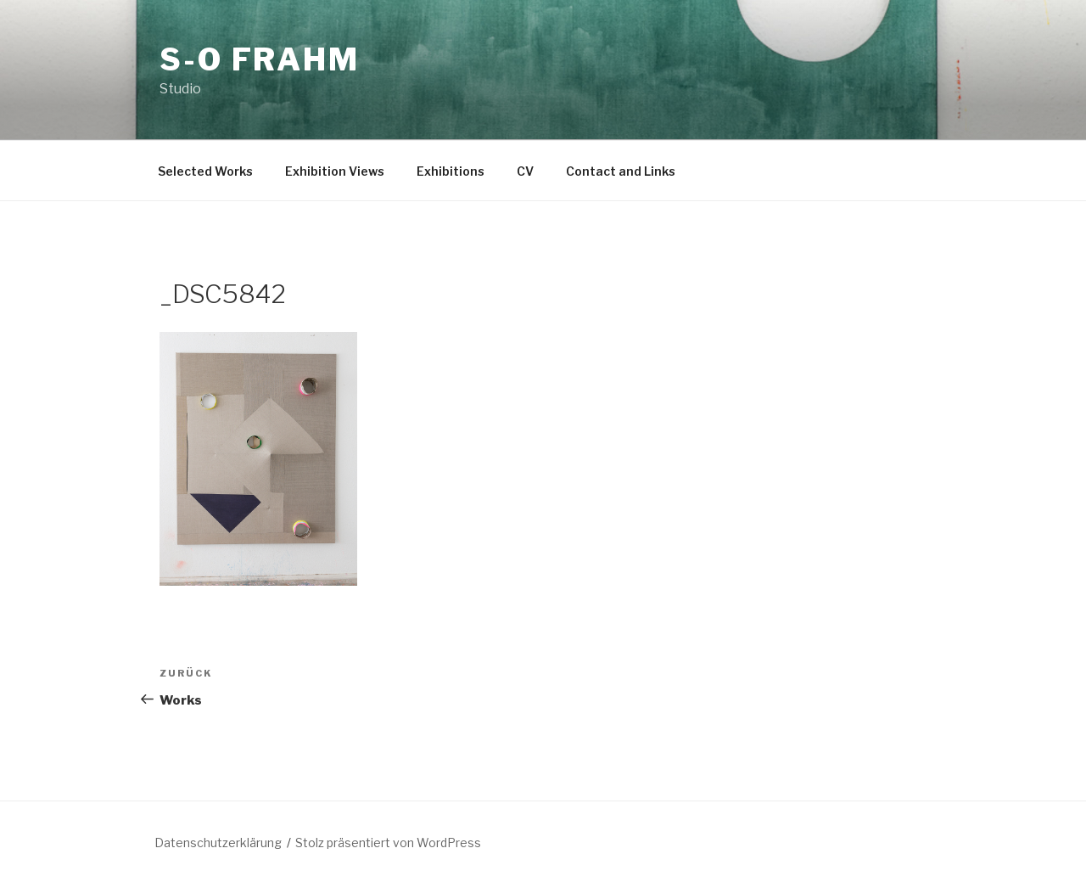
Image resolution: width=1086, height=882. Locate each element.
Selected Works (205, 171)
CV (525, 171)
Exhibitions (450, 171)
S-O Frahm (260, 59)
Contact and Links (620, 171)
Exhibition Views (334, 171)
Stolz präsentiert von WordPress (388, 842)
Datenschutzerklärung (218, 842)
